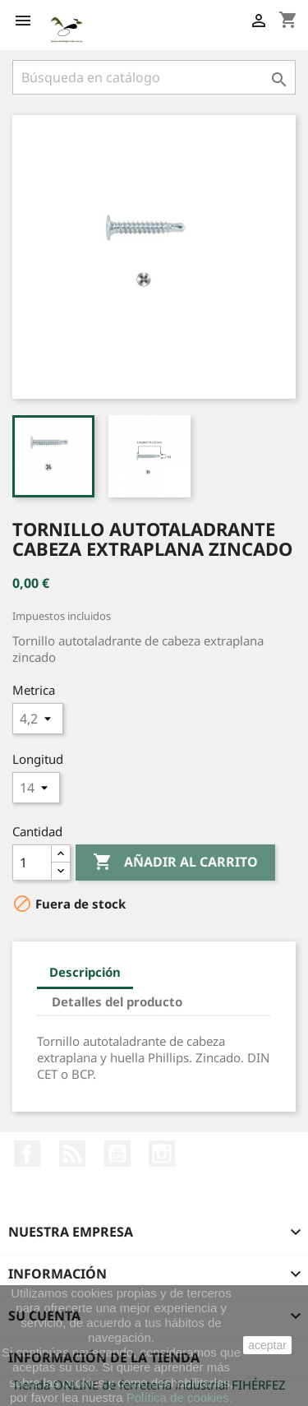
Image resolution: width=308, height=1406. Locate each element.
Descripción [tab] (85, 972)
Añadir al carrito (175, 862)
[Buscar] (154, 77)
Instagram (162, 1153)
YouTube (117, 1153)
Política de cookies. (179, 1397)
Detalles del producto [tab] (117, 1001)
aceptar (267, 1345)
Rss (72, 1153)
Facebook (27, 1153)
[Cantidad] (32, 862)
